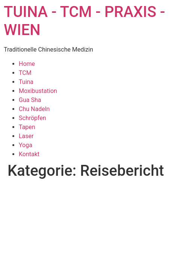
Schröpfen (32, 118)
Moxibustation (38, 90)
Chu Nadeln (34, 109)
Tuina (26, 81)
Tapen (27, 127)
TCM (25, 72)
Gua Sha (30, 100)
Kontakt (29, 154)
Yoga (25, 145)
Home (27, 63)
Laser (26, 136)
